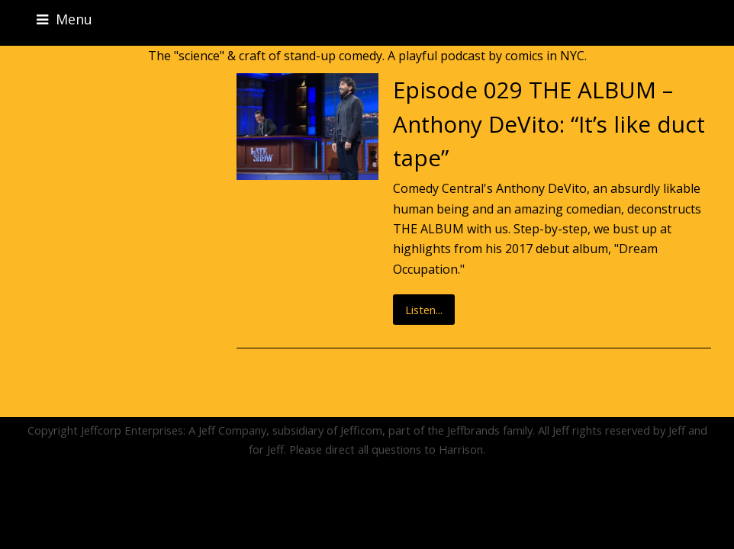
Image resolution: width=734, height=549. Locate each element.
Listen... (424, 309)
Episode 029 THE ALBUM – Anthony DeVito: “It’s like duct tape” (549, 123)
